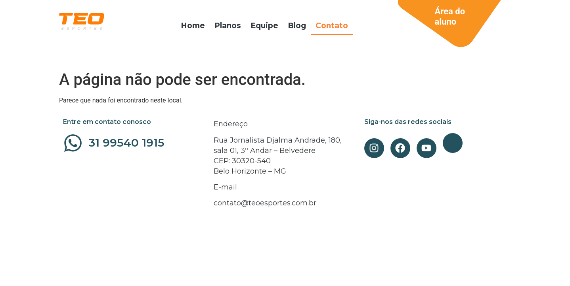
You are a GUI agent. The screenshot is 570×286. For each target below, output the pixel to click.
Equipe (264, 25)
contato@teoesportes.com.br (265, 203)
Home (193, 25)
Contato (332, 25)
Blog (297, 25)
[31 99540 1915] (73, 143)
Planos (227, 25)
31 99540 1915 (126, 142)
